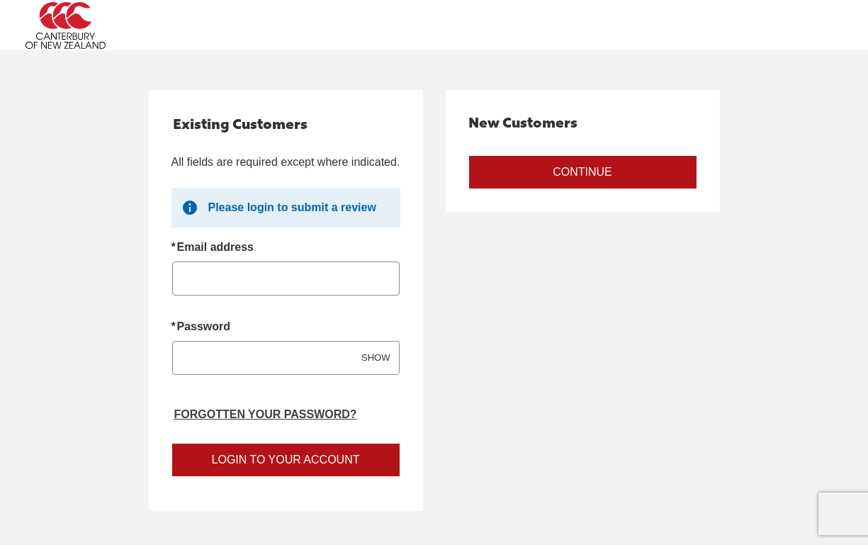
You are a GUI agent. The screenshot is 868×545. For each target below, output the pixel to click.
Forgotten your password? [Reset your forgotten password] (265, 414)
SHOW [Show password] (375, 357)
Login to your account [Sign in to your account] (286, 460)
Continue (582, 172)
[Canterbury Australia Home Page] (128, 25)
